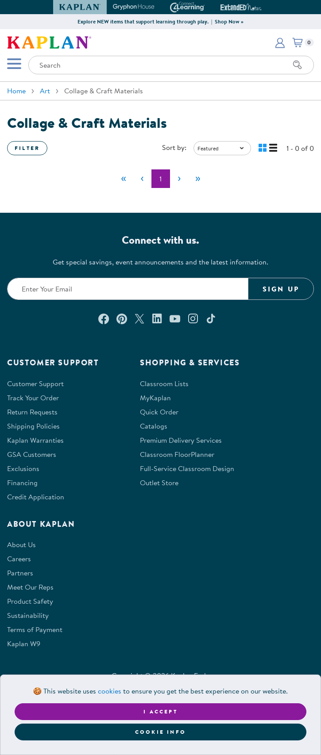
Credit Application (35, 497)
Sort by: (174, 147)
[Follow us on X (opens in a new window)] (139, 318)
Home (16, 91)
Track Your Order (33, 397)
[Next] (179, 178)
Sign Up (281, 289)
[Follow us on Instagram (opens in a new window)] (193, 318)
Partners (20, 573)
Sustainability (28, 615)
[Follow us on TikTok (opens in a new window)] (210, 318)
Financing (22, 482)
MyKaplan (155, 397)
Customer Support (35, 383)
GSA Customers (31, 454)
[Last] (198, 178)
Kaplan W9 (23, 643)
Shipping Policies (33, 426)
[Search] (297, 65)
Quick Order (159, 412)
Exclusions (23, 468)
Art (45, 91)
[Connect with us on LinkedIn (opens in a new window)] (157, 318)
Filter (27, 148)
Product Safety (30, 601)
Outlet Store (159, 482)
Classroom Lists (164, 383)
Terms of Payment (34, 629)
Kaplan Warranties (35, 440)
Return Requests (32, 412)
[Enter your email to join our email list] (127, 289)
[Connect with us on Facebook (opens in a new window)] (103, 318)
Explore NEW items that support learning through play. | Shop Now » (160, 21)
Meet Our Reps (30, 587)
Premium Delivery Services (181, 440)
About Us (21, 544)
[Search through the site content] (171, 65)
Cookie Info (160, 732)
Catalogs (153, 426)
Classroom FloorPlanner (177, 454)
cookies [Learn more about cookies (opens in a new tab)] (109, 691)
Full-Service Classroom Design (187, 468)
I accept (160, 711)
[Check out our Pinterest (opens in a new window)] (121, 318)
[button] (280, 42)
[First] (123, 178)
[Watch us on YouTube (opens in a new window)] (175, 318)
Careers (19, 558)
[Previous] (142, 178)
